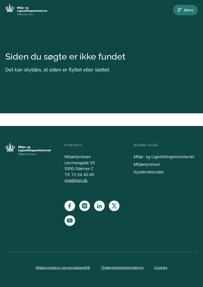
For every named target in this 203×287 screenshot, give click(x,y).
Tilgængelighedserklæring (122, 267)
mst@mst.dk (75, 180)
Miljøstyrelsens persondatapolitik (63, 267)
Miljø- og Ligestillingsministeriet (164, 156)
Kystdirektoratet (149, 171)
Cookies (160, 267)
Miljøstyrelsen (147, 164)
